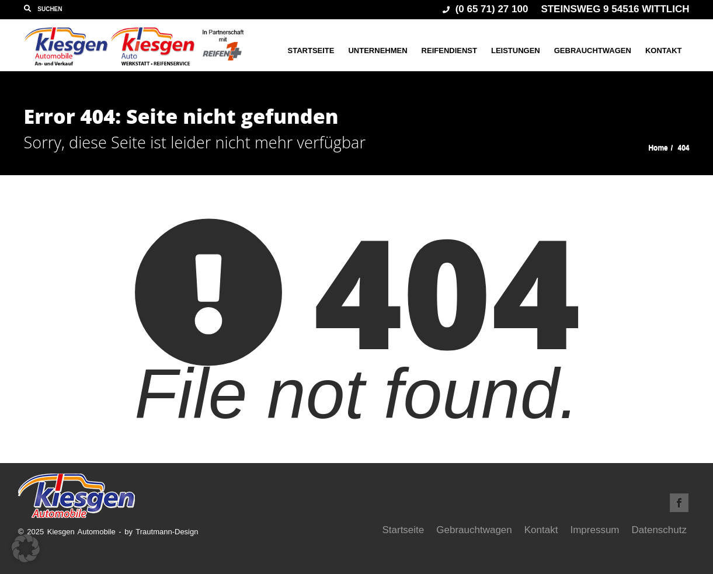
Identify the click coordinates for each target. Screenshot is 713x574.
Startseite (311, 50)
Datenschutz (659, 529)
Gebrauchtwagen (592, 50)
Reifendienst (449, 50)
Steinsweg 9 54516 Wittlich (615, 9)
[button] (25, 548)
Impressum (594, 529)
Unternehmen (377, 50)
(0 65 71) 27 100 (485, 9)
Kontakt (663, 50)
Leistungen (515, 50)
